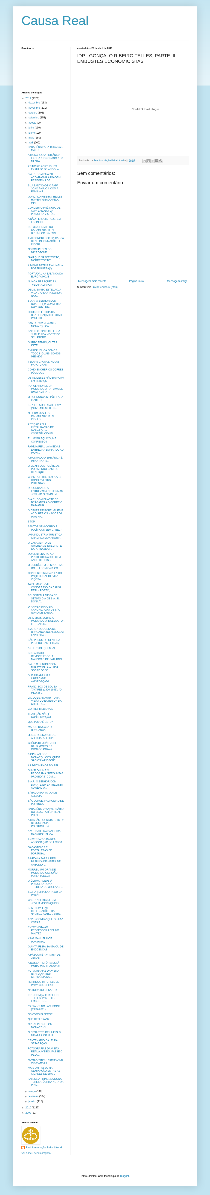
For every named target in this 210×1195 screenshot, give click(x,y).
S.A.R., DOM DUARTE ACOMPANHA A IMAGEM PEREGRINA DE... (44, 177)
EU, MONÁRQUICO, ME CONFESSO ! (42, 440)
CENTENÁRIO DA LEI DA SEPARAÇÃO (43, 1042)
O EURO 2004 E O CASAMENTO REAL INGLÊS (41, 416)
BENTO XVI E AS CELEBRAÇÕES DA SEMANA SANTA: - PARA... (45, 911)
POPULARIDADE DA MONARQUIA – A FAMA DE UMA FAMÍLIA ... (45, 389)
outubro (33, 112)
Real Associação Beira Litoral (44, 1147)
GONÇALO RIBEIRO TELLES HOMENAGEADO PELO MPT (45, 199)
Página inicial (136, 281)
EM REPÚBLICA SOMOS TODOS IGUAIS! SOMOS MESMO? (44, 353)
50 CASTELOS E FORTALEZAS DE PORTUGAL (40, 850)
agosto (32, 122)
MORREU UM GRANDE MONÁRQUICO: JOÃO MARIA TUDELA (42, 872)
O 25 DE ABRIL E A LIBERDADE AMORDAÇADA (39, 678)
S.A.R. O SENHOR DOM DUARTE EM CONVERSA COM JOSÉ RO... (44, 303)
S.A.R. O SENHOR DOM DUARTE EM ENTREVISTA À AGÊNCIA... (45, 784)
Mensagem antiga (177, 281)
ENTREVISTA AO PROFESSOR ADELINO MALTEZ (43, 930)
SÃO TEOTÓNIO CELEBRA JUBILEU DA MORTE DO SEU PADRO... (44, 334)
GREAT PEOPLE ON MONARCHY (40, 1026)
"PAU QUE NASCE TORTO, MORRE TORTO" (44, 259)
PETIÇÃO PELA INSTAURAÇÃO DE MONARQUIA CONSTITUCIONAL (41, 429)
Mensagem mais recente (92, 281)
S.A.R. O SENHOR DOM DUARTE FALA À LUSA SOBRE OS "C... (43, 667)
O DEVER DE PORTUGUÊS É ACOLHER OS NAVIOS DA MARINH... (45, 513)
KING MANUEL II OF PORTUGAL (40, 940)
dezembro (34, 102)
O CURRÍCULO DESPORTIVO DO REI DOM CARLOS (45, 566)
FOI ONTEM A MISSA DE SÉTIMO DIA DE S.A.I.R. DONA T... (44, 598)
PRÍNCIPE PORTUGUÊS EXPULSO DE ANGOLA (43, 168)
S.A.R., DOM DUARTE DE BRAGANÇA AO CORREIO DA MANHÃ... (45, 502)
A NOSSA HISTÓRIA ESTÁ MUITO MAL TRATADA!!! (44, 964)
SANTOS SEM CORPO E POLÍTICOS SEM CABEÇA (45, 528)
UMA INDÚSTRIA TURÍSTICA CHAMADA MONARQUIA (45, 536)
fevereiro (33, 1096)
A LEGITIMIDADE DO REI (43, 765)
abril (31, 142)
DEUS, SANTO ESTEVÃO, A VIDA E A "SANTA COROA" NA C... (45, 292)
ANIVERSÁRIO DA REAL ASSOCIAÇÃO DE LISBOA (45, 841)
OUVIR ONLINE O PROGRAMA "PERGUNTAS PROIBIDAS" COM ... (45, 773)
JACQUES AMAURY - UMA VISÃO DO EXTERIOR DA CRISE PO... (45, 700)
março (32, 1091)
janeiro (32, 1101)
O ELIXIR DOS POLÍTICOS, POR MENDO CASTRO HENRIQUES (44, 469)
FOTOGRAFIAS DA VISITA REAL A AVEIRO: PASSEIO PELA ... (45, 1051)
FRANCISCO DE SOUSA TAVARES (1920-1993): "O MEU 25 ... (45, 689)
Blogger (124, 1175)
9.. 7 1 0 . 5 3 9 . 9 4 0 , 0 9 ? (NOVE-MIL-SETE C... (44, 407)
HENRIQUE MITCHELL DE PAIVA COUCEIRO (43, 983)
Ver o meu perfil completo (36, 1153)
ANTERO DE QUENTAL (42, 648)
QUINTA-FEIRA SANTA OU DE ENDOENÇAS (45, 948)
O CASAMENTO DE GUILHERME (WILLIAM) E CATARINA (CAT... (45, 545)
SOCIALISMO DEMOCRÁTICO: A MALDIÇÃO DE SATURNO (45, 656)
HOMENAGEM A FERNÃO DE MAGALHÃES (45, 1061)
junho (32, 132)
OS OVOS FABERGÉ (40, 1014)
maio (31, 137)
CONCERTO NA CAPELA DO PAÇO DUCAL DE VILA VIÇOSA (45, 576)
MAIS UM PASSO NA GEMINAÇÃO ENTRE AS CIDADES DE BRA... (44, 1071)
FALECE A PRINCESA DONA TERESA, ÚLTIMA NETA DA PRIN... (45, 1082)
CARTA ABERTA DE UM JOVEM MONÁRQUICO (43, 901)
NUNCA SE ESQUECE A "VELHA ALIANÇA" (42, 283)
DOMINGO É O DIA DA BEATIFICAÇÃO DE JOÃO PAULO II (45, 315)
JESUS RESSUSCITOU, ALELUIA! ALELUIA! (42, 736)
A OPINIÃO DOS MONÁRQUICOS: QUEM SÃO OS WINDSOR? (44, 757)
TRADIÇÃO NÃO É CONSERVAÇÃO (39, 715)
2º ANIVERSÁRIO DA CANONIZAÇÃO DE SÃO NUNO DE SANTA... (44, 609)
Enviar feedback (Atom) (105, 287)
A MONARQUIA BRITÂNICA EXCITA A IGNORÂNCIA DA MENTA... (45, 158)
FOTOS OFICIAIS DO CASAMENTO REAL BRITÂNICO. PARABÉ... (43, 230)
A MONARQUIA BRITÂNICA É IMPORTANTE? (45, 459)
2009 (29, 1112)
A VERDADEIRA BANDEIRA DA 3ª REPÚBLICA (44, 833)
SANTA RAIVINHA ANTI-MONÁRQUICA (42, 325)
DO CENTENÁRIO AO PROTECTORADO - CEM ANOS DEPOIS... (44, 557)
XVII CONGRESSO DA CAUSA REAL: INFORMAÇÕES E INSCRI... (46, 241)
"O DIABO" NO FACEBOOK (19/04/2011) (44, 1008)
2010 (29, 1107)
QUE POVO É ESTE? (40, 721)
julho (31, 127)
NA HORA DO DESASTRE (43, 989)
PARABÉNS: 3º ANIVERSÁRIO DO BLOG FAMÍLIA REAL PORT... (46, 812)
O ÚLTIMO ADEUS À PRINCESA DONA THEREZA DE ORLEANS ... (45, 883)
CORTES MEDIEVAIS (40, 708)
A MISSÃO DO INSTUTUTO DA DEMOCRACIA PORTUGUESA (46, 823)
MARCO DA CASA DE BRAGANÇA (40, 729)
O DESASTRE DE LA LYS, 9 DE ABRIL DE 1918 (44, 1034)
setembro (34, 117)
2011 (29, 98)
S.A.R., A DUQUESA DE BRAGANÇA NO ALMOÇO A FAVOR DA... (46, 632)
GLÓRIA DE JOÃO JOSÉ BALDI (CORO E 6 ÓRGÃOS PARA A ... (42, 746)
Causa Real (55, 20)
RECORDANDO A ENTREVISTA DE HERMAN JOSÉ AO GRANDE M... (45, 491)
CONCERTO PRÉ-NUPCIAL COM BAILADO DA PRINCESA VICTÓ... (44, 210)
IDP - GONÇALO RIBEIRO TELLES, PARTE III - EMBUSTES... (43, 998)
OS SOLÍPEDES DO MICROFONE (39, 251)
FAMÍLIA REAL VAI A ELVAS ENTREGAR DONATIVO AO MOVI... (46, 449)
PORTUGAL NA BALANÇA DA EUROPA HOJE (45, 275)
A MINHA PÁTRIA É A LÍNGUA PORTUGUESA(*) (45, 267)
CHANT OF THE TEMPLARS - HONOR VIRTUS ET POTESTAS (45, 480)
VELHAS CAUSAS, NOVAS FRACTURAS (44, 363)
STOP (31, 521)
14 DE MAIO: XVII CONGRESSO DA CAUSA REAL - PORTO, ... (44, 587)
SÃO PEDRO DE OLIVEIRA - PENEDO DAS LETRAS (45, 642)
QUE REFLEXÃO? (38, 1019)
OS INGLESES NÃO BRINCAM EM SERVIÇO (46, 379)
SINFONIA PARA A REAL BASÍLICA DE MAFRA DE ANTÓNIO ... (44, 861)
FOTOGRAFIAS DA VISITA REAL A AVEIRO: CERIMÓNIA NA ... (43, 973)
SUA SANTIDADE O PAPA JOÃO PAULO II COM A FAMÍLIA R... (43, 188)
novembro (34, 107)
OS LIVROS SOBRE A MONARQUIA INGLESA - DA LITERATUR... (46, 621)
